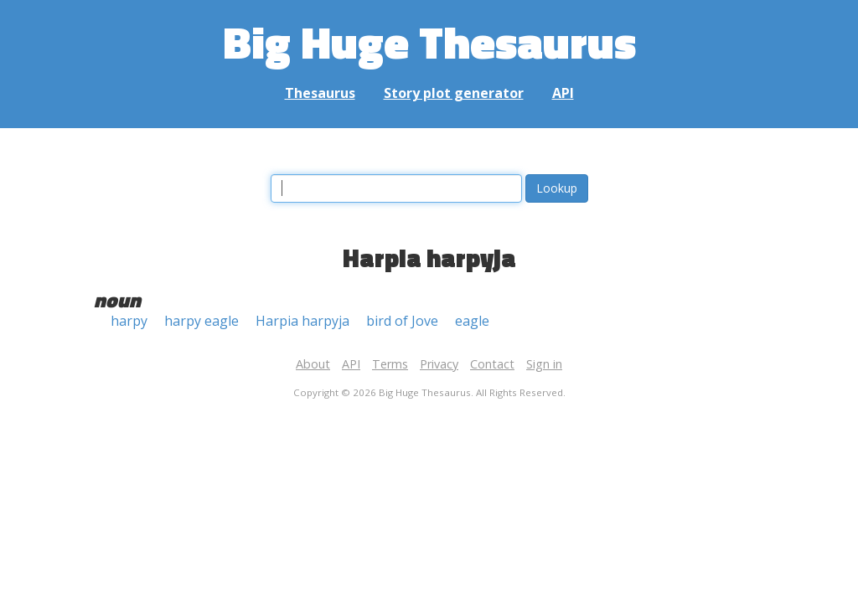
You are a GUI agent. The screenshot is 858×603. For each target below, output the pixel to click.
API (563, 93)
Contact (492, 364)
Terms (390, 364)
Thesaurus (320, 93)
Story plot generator (454, 93)
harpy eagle (201, 321)
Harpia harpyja (302, 321)
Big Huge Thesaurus (429, 41)
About (313, 364)
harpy (129, 321)
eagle (472, 321)
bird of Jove (402, 321)
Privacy (439, 364)
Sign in (544, 364)
